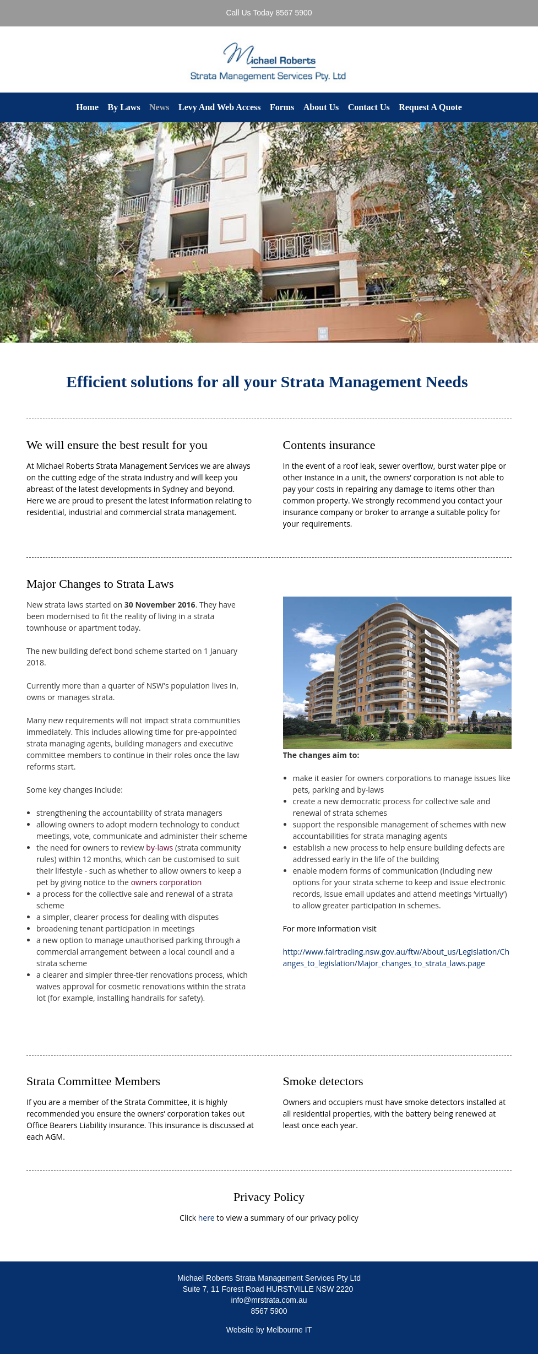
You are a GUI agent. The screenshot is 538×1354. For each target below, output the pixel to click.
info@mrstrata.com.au (269, 1300)
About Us (321, 107)
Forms (282, 107)
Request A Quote (430, 107)
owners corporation (166, 882)
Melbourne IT (289, 1329)
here (206, 1217)
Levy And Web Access (219, 107)
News (159, 107)
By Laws (123, 107)
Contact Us (369, 107)
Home (87, 107)
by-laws (159, 847)
